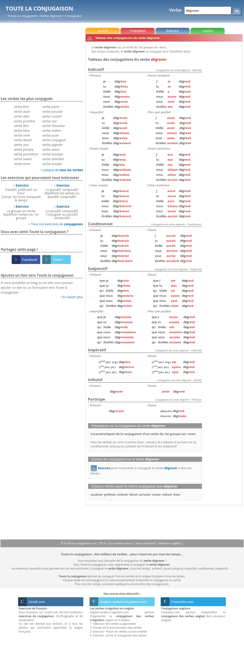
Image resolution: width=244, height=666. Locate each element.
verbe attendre (53, 159)
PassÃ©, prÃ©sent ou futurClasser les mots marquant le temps (21, 192)
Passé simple (99, 148)
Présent (95, 75)
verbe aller (22, 116)
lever (176, 494)
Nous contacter (146, 543)
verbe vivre (22, 164)
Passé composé (158, 75)
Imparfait (96, 112)
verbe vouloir (52, 116)
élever (133, 494)
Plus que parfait (159, 112)
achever (145, 494)
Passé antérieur (159, 148)
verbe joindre (24, 149)
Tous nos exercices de (56, 224)
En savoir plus (72, 297)
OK (237, 11)
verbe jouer (50, 135)
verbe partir (51, 107)
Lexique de (62, 170)
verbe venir (22, 135)
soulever (96, 494)
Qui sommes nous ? (121, 543)
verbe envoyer (52, 154)
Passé (152, 230)
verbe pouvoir (52, 111)
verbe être (21, 107)
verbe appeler (52, 145)
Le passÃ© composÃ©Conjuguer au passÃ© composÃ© (62, 212)
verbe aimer (51, 149)
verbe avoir (22, 111)
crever (156, 494)
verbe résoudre (53, 126)
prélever (110, 494)
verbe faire (22, 130)
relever (167, 494)
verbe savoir (23, 159)
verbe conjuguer (54, 140)
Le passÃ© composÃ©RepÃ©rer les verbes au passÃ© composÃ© (62, 191)
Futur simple (99, 185)
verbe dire (21, 126)
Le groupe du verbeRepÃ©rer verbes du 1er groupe (21, 212)
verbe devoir (23, 140)
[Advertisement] (223, 112)
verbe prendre (24, 121)
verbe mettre (52, 130)
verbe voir (21, 145)
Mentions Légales (170, 543)
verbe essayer (52, 164)
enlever (122, 494)
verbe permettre (26, 154)
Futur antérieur (159, 185)
